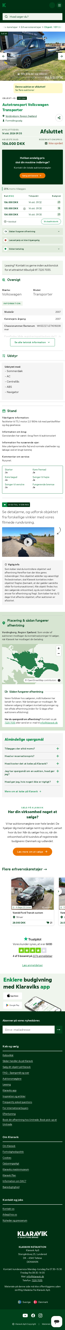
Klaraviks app (9, 1090)
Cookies (7, 1157)
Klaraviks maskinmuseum (16, 1169)
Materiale (46, 1324)
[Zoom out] (58, 653)
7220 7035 (10, 722)
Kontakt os (8, 1208)
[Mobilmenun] (59, 5)
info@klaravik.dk (49, 722)
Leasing (7, 1084)
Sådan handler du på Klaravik (18, 1061)
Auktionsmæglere (12, 1078)
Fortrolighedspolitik (13, 1151)
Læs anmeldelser (32, 965)
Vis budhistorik (51, 221)
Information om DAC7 (14, 1181)
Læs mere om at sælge (32, 851)
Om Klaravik (9, 1146)
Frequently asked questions (17, 1102)
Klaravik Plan (9, 1175)
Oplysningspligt (11, 1163)
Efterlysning (9, 1113)
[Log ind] (52, 5)
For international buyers (15, 1108)
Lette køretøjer (9, 27)
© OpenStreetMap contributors (40, 680)
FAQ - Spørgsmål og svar (16, 1072)
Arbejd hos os (10, 1214)
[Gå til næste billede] (58, 891)
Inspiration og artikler (14, 1096)
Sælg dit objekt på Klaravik (17, 1067)
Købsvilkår (8, 1055)
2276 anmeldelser (42, 956)
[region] (32, 664)
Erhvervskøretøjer (31, 27)
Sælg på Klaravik (32, 175)
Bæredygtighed (11, 1187)
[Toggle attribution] (59, 680)
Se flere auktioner (24, 90)
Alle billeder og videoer (34, 73)
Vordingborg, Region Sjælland (21, 116)
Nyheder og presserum (15, 1220)
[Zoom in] (58, 648)
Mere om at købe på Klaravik (21, 791)
